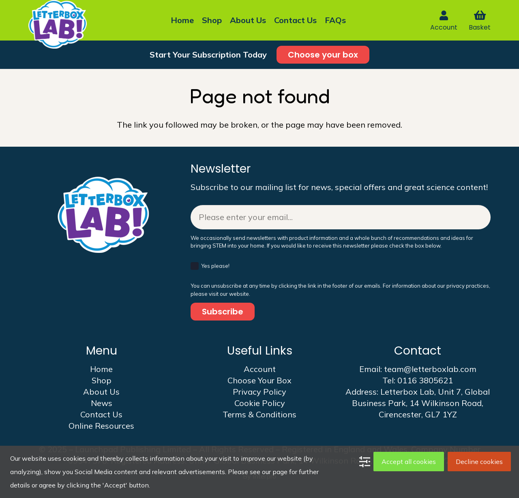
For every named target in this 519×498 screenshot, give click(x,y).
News (101, 403)
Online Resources (101, 426)
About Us (101, 392)
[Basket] (479, 15)
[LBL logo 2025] (57, 24)
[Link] (444, 15)
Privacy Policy (259, 392)
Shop (102, 380)
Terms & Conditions (259, 414)
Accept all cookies (409, 461)
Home (101, 369)
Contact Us (101, 414)
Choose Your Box (259, 380)
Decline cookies (479, 461)
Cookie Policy (259, 403)
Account (260, 369)
